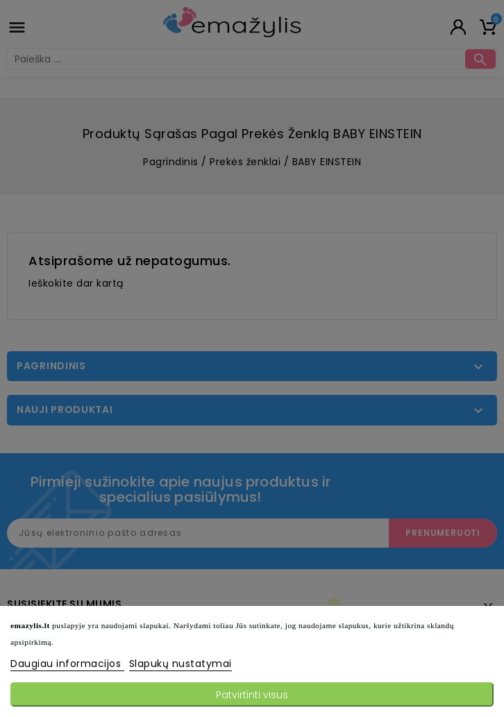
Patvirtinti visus (252, 695)
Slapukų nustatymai (180, 663)
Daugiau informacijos (67, 663)
